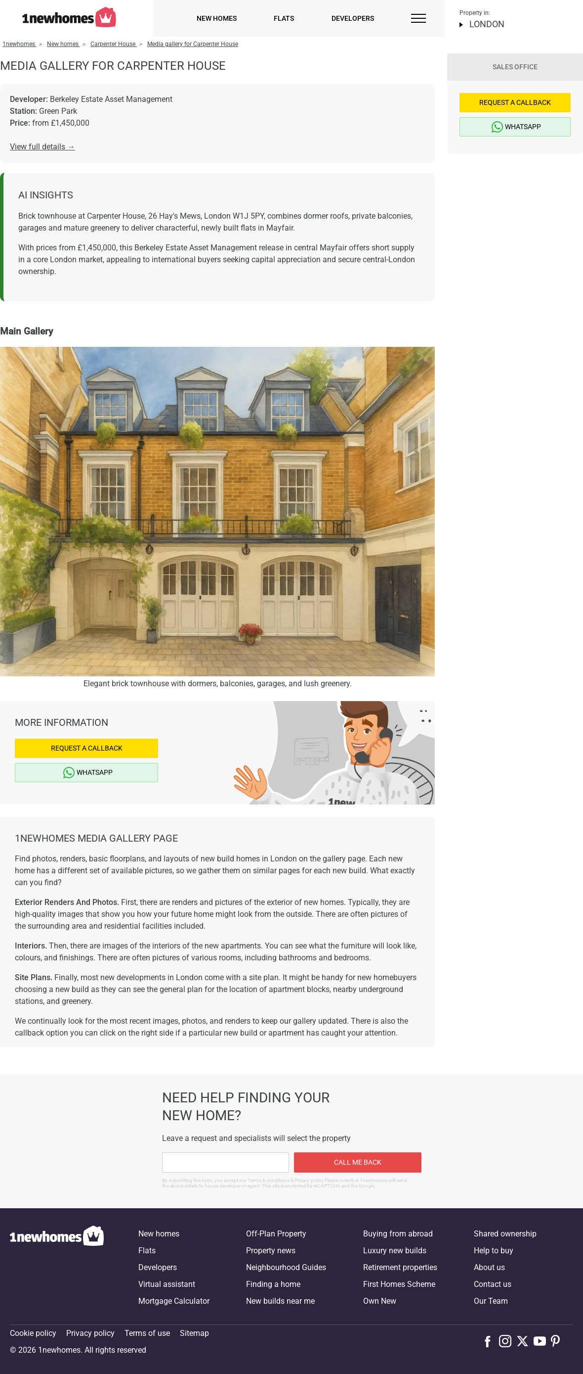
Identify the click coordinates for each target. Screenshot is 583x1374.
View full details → (42, 146)
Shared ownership (505, 1233)
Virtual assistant (166, 1284)
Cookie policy (33, 1333)
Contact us (492, 1284)
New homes (217, 18)
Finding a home (273, 1284)
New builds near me (280, 1301)
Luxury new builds (394, 1250)
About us (489, 1267)
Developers (353, 18)
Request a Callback (87, 748)
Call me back (357, 1162)
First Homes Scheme (399, 1284)
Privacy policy (90, 1333)
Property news (270, 1250)
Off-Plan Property (276, 1233)
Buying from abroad (398, 1233)
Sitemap (194, 1333)
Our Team (491, 1301)
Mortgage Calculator (173, 1301)
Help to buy (493, 1250)
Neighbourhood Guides (286, 1267)
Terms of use (147, 1333)
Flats (284, 18)
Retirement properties (400, 1267)
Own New (379, 1301)
